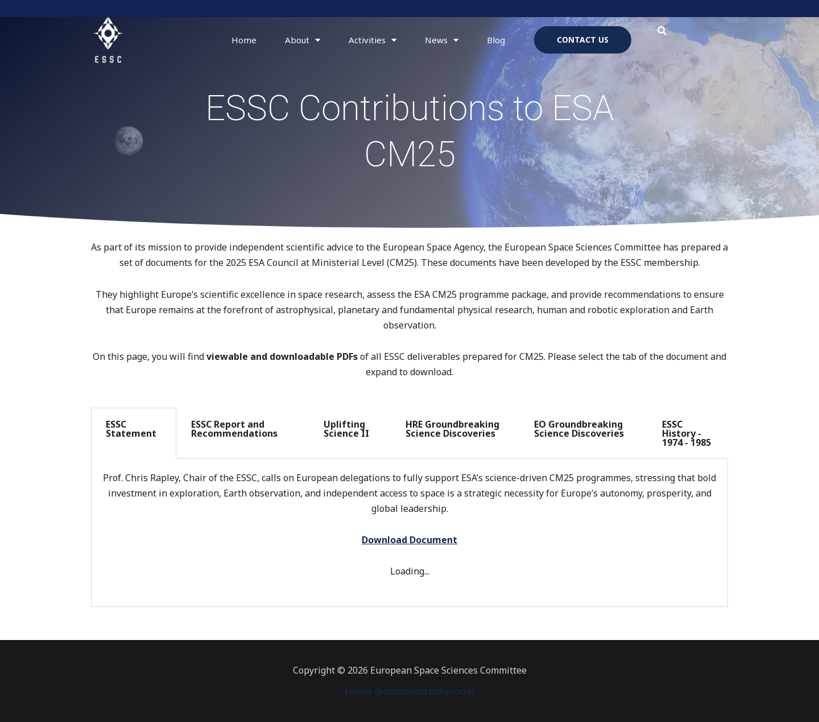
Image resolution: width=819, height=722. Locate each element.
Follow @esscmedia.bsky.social (409, 691)
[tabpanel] (409, 533)
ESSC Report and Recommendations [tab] (234, 429)
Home (244, 40)
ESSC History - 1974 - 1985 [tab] (686, 433)
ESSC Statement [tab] (131, 429)
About (302, 40)
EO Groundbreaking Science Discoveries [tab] (579, 429)
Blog (496, 40)
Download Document (409, 540)
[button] (662, 31)
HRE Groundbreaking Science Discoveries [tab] (452, 429)
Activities (372, 40)
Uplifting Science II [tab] (346, 429)
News (441, 40)
